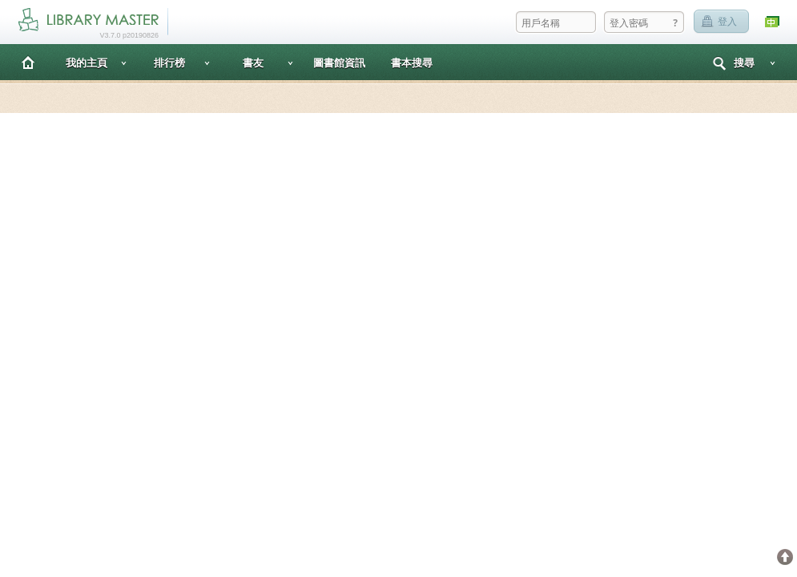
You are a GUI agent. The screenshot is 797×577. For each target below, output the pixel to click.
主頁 (28, 62)
